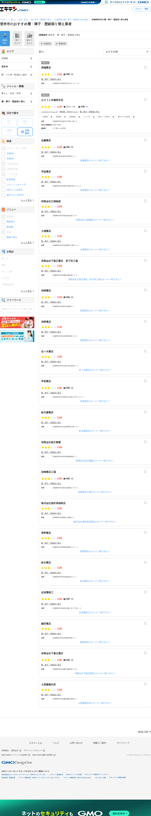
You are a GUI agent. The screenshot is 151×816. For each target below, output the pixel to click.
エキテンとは (35, 743)
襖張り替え (12, 237)
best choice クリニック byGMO (16, 755)
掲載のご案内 (99, 743)
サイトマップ (123, 743)
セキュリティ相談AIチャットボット (97, 774)
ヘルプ (56, 743)
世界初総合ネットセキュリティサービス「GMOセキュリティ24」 (24, 774)
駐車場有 (73, 117)
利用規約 (5, 750)
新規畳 (10, 227)
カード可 (87, 117)
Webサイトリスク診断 (74, 774)
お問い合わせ (76, 743)
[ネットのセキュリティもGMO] (23, 2)
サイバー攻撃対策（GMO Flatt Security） (78, 777)
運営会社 (16, 750)
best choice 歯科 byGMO (44, 755)
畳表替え (11, 221)
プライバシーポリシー (34, 750)
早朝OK (58, 117)
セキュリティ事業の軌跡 (117, 777)
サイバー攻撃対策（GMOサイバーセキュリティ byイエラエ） (39, 777)
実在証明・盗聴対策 (8, 777)
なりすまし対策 (100, 777)
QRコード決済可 (104, 117)
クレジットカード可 (16, 184)
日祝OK (45, 117)
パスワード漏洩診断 (56, 774)
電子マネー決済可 (124, 117)
